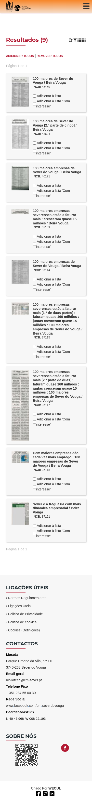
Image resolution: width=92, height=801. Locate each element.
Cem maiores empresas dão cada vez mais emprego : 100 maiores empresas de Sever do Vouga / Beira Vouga (56, 459)
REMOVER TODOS (50, 56)
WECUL (54, 788)
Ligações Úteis (19, 606)
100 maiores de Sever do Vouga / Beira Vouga (53, 81)
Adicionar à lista (48, 96)
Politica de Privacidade (25, 614)
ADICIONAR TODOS (20, 56)
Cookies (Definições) (24, 630)
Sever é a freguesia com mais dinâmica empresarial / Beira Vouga (57, 508)
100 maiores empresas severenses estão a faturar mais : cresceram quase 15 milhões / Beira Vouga (55, 217)
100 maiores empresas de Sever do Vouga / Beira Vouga (57, 170)
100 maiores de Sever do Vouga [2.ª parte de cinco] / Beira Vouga (55, 125)
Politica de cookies (22, 622)
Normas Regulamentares (27, 598)
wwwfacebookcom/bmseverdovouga (35, 706)
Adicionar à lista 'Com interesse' (53, 103)
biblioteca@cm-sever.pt (24, 680)
